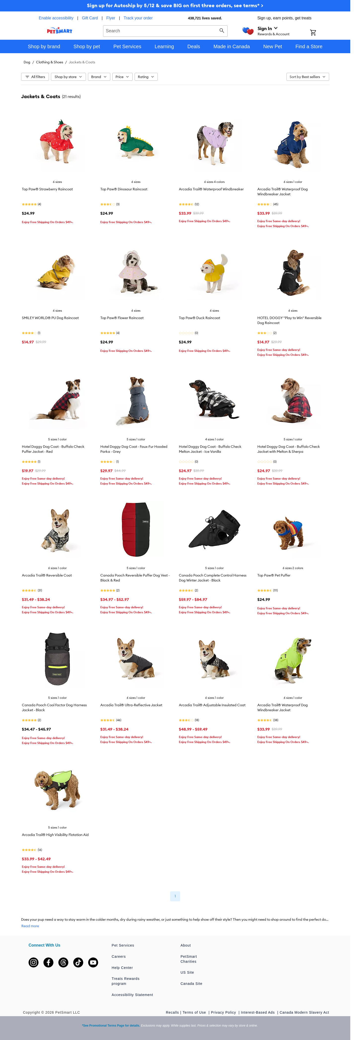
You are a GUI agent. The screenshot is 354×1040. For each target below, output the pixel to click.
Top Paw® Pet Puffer (273, 575)
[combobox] (165, 30)
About (186, 945)
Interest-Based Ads (258, 1012)
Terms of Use (195, 1012)
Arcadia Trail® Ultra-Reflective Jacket (131, 705)
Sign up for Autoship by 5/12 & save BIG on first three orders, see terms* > (175, 5)
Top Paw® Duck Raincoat (199, 318)
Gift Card (90, 18)
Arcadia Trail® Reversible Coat (47, 575)
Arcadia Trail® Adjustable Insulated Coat (212, 705)
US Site (187, 972)
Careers (119, 956)
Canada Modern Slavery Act (304, 1012)
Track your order (138, 18)
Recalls (172, 1012)
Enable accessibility (56, 18)
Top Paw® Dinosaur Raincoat (123, 189)
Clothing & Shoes (49, 62)
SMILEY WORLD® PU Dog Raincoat (50, 318)
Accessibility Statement (132, 995)
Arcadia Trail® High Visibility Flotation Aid (55, 834)
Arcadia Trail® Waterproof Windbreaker (211, 189)
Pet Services (123, 945)
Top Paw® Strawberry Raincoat (47, 189)
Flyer (110, 18)
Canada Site (191, 984)
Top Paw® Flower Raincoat (122, 318)
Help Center (122, 968)
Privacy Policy (224, 1012)
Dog (27, 62)
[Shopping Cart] (319, 33)
